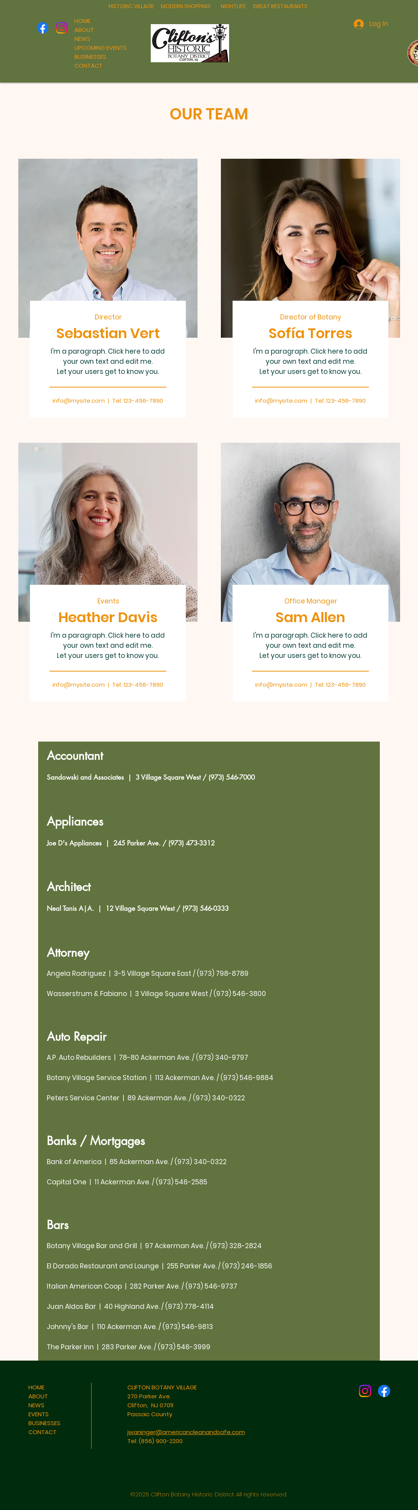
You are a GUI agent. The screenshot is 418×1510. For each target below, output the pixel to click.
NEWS (82, 39)
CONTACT (88, 65)
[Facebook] (42, 27)
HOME (82, 21)
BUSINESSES (90, 57)
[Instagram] (61, 27)
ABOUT (84, 30)
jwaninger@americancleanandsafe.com (186, 1432)
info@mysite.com (79, 400)
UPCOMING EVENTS (100, 48)
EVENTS (38, 1414)
